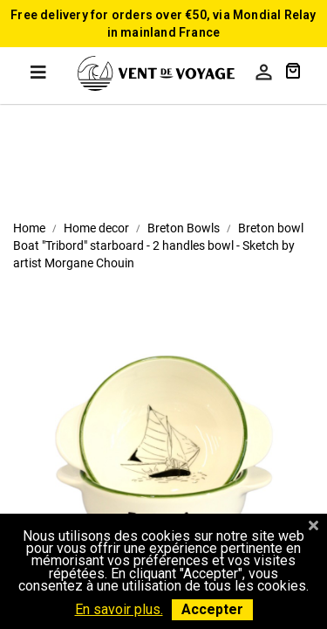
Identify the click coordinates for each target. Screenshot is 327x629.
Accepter (212, 609)
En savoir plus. (119, 609)
